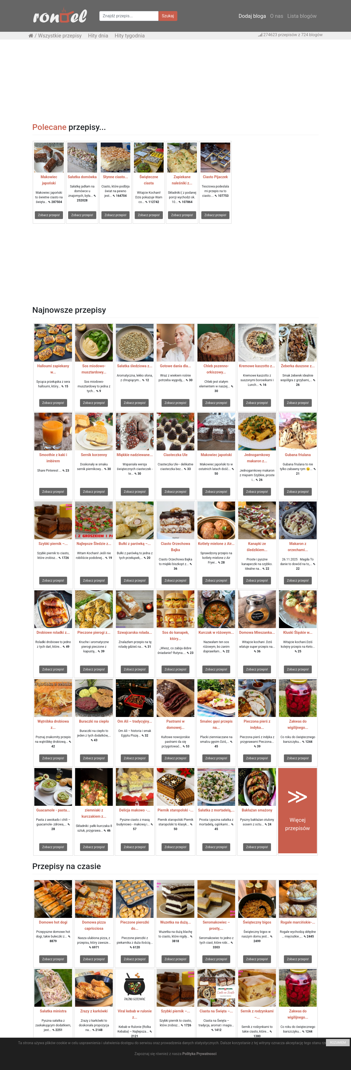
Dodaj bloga (252, 16)
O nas (276, 16)
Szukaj (168, 15)
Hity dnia (98, 36)
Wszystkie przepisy (60, 36)
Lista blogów (302, 16)
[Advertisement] (175, 81)
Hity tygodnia (130, 36)
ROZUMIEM (338, 1042)
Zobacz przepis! (49, 215)
